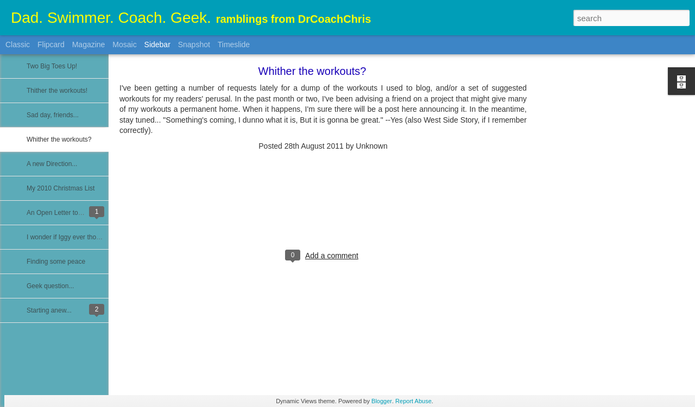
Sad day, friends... (53, 115)
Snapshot (194, 44)
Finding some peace (56, 261)
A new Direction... (52, 164)
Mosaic (124, 44)
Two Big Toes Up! (52, 66)
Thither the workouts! (57, 90)
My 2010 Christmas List (60, 188)
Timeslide (234, 44)
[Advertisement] (586, 241)
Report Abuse (413, 401)
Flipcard (51, 44)
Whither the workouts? (59, 139)
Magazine (88, 44)
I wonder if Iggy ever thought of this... (80, 237)
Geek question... (50, 286)
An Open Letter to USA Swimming (76, 213)
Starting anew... (49, 310)
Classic (17, 44)
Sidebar (157, 44)
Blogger (381, 401)
